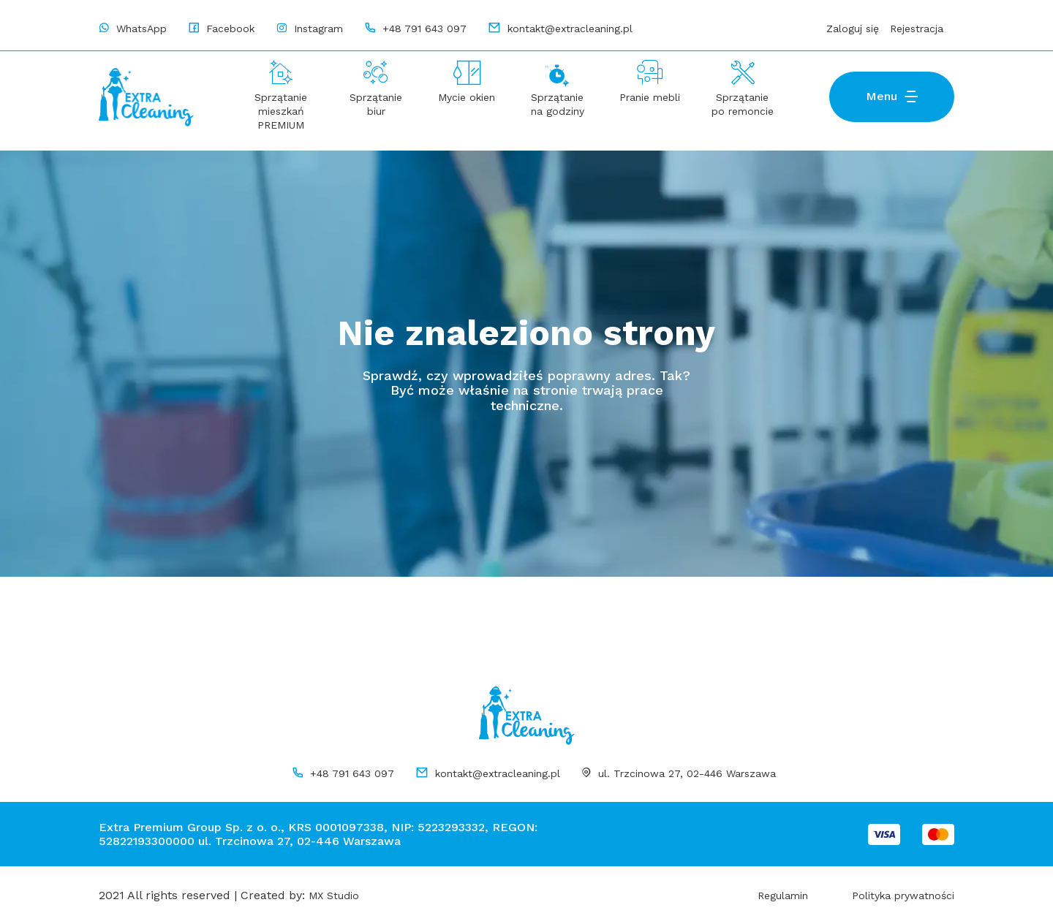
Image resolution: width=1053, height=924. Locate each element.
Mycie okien (466, 97)
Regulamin (783, 895)
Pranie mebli (649, 97)
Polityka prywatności (903, 895)
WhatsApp (140, 28)
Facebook (228, 28)
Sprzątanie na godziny (557, 104)
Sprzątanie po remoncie (743, 104)
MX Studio (334, 895)
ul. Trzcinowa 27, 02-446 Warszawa (687, 773)
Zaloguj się (852, 28)
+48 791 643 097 (352, 773)
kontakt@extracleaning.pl (497, 773)
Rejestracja (916, 28)
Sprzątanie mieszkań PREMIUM (280, 111)
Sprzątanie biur (376, 104)
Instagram (316, 28)
